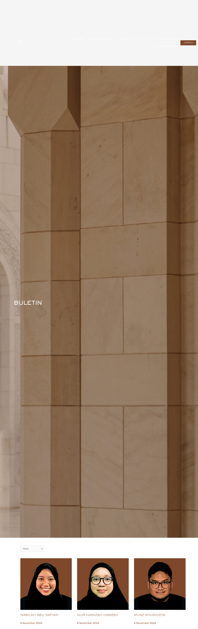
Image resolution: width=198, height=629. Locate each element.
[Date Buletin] (31, 549)
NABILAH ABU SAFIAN (39, 615)
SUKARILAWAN (166, 39)
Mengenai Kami (101, 39)
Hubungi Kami (166, 46)
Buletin (126, 39)
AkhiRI (79, 39)
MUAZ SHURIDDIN (149, 615)
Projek (144, 39)
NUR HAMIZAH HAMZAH (97, 615)
